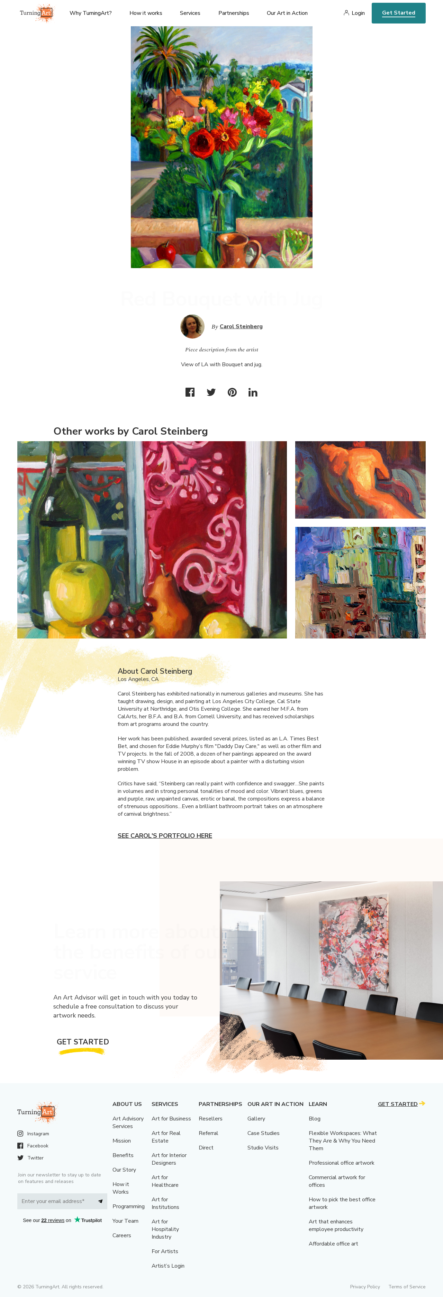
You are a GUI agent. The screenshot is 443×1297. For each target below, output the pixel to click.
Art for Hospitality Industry (165, 1229)
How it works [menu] (145, 13)
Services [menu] (190, 13)
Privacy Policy (365, 1287)
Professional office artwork (341, 1163)
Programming (128, 1206)
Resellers (211, 1119)
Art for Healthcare (165, 1181)
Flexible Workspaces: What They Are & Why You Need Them (343, 1140)
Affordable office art (333, 1244)
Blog (314, 1119)
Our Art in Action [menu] (287, 13)
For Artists (165, 1251)
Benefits (123, 1155)
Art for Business (171, 1119)
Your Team (125, 1221)
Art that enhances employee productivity (336, 1225)
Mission (121, 1141)
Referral (208, 1133)
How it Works (120, 1188)
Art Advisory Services (128, 1122)
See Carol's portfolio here (165, 836)
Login (358, 13)
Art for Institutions (165, 1203)
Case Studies (263, 1133)
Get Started (398, 13)
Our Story (124, 1170)
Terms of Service (407, 1287)
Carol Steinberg (241, 326)
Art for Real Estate (166, 1137)
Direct (206, 1148)
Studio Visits (263, 1148)
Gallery (256, 1119)
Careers (121, 1235)
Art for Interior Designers (169, 1159)
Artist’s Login (168, 1266)
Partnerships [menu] (233, 13)
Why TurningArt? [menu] (91, 13)
